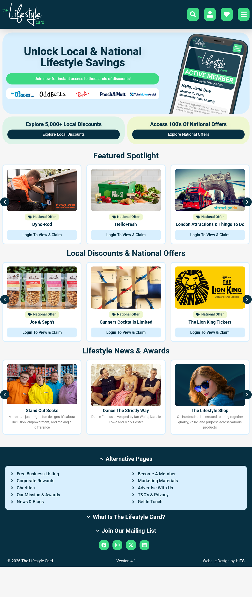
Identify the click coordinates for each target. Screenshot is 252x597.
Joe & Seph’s (42, 323)
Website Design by (224, 591)
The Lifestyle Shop (209, 412)
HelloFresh (126, 225)
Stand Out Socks (42, 412)
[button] (9, 206)
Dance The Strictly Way (126, 412)
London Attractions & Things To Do (210, 225)
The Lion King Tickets (210, 323)
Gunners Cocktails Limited (126, 323)
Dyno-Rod (42, 225)
